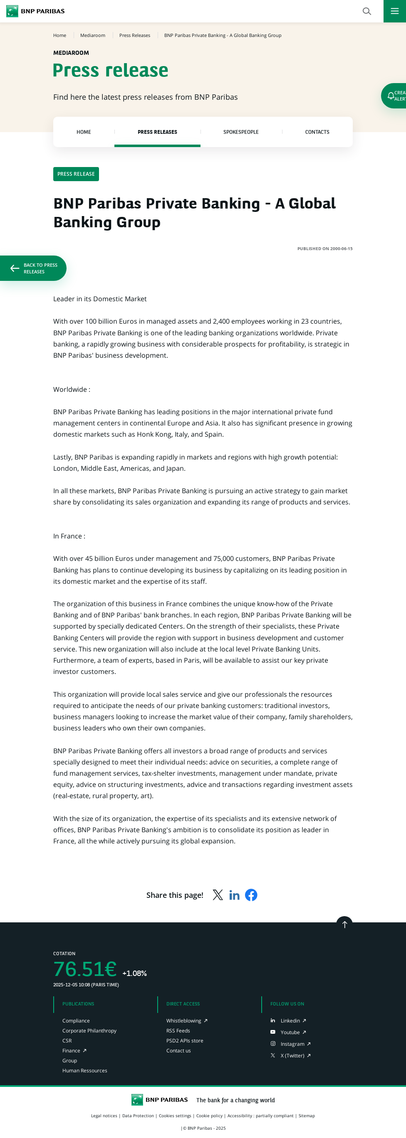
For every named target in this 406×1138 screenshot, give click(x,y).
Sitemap (307, 1115)
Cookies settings (175, 1115)
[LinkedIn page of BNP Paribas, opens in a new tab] (285, 1020)
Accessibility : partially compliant (261, 1115)
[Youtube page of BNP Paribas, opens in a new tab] (285, 1032)
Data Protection (138, 1115)
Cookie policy (209, 1115)
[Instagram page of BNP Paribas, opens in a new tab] (287, 1043)
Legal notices (104, 1115)
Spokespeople (241, 132)
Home (84, 132)
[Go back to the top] (344, 924)
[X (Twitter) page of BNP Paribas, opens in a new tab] (287, 1055)
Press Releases (157, 132)
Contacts (317, 132)
